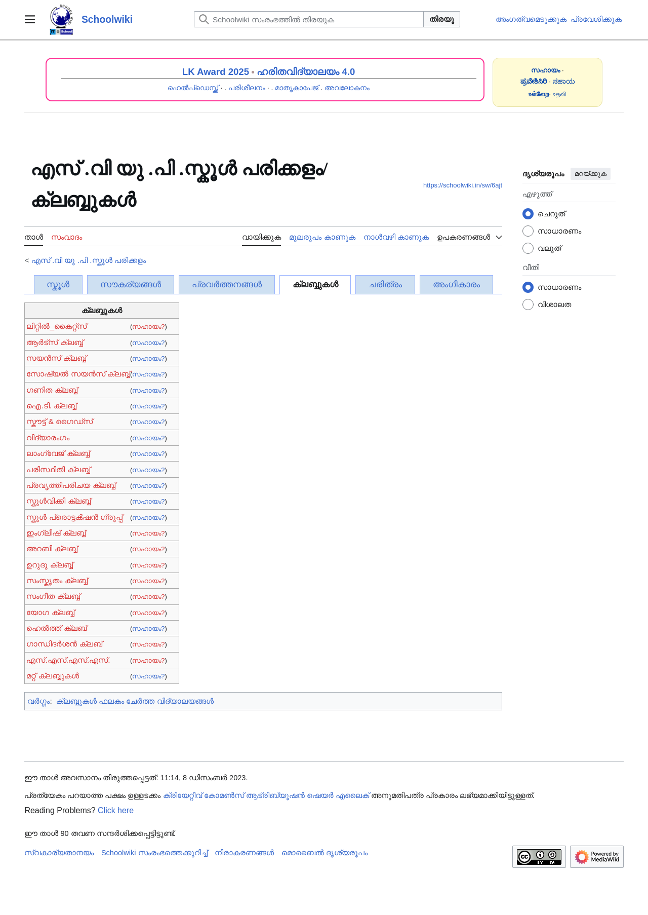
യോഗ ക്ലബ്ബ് (50, 612)
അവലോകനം (347, 88)
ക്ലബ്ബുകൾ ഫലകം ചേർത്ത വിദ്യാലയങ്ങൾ (135, 701)
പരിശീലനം (246, 88)
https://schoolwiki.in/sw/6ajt (462, 185)
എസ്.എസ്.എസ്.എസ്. (68, 660)
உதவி (559, 94)
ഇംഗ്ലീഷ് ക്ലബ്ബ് (55, 532)
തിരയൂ (441, 19)
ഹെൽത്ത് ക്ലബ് (56, 628)
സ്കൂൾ (58, 284)
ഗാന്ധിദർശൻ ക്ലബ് (64, 643)
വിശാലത (554, 304)
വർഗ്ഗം (38, 701)
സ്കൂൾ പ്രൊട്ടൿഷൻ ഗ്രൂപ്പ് (74, 517)
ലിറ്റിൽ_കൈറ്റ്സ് (56, 326)
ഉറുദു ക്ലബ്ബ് (49, 564)
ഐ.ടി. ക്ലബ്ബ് (51, 405)
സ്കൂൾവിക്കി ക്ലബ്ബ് (58, 501)
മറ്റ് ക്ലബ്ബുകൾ (52, 675)
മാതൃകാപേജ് (296, 88)
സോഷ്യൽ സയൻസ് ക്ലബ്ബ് (78, 373)
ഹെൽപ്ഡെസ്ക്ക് (193, 88)
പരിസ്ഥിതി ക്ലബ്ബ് (58, 469)
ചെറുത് (551, 213)
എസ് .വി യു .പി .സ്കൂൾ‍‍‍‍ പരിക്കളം (88, 260)
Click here (116, 810)
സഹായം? (148, 326)
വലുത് (549, 248)
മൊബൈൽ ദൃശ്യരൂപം (324, 853)
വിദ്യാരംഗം (47, 437)
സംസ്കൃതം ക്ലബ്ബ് (56, 580)
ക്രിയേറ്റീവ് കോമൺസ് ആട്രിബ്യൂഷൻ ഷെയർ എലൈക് (266, 795)
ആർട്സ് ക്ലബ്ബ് (54, 342)
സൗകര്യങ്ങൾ (130, 284)
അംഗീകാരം (456, 284)
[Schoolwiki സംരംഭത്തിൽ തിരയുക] (309, 19)
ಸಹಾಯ (564, 81)
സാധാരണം (559, 230)
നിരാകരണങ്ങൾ (244, 853)
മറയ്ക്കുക (590, 173)
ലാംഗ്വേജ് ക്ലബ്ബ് (57, 453)
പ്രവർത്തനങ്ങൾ (227, 284)
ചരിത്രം (385, 284)
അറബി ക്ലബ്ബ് (51, 548)
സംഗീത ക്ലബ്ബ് (52, 596)
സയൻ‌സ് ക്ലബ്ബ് (56, 358)
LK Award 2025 (215, 71)
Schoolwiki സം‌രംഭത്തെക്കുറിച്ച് (154, 853)
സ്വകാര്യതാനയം (59, 853)
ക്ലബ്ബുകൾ (315, 284)
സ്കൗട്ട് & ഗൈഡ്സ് (59, 421)
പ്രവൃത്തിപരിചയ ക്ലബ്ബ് (70, 485)
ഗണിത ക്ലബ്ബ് (51, 390)
